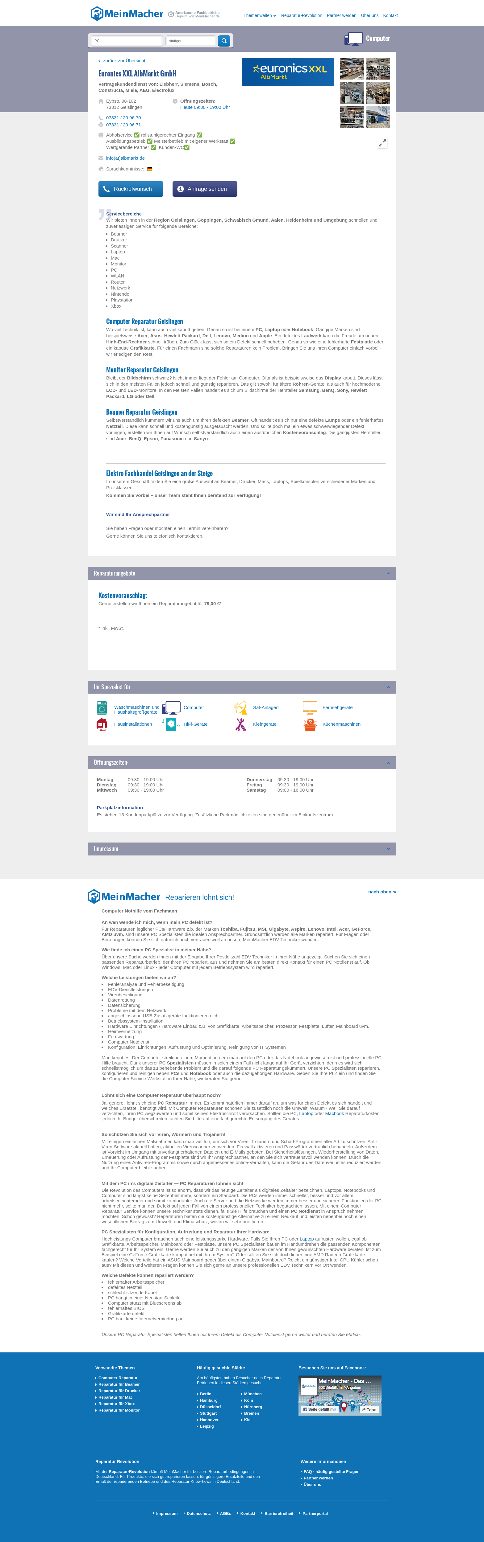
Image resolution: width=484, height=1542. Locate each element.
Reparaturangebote (114, 573)
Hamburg (209, 1400)
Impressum (106, 849)
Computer (194, 707)
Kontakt (390, 15)
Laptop (306, 1113)
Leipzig (207, 1426)
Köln (248, 1400)
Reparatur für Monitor (119, 1410)
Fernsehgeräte (338, 707)
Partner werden (342, 15)
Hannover (209, 1419)
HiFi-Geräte (196, 724)
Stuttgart (208, 1413)
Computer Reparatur (117, 1378)
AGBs (225, 1513)
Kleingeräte (265, 724)
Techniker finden (224, 41)
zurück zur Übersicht (124, 60)
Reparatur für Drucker (119, 1390)
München (253, 1394)
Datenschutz (199, 1513)
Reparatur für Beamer (119, 1384)
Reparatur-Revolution (301, 15)
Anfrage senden (202, 189)
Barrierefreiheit (279, 1513)
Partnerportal (315, 1513)
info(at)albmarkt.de (125, 158)
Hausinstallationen (133, 724)
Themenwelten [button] (258, 15)
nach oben (379, 891)
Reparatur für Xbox (116, 1403)
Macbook (334, 1113)
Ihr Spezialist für (112, 687)
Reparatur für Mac (115, 1397)
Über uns (370, 15)
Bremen (251, 1413)
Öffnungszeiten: (111, 762)
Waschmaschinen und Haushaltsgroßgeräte (137, 709)
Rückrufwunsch (127, 189)
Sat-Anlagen (266, 707)
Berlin (205, 1394)
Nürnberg (253, 1407)
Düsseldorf (210, 1407)
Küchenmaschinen (342, 724)
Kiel (248, 1419)
